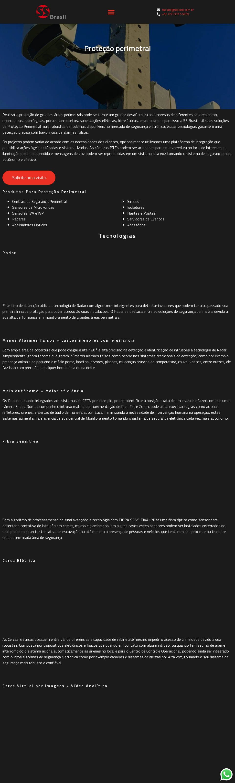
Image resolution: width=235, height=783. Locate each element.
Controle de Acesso (24, 707)
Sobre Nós (129, 617)
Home (125, 605)
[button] (111, 11)
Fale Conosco (131, 639)
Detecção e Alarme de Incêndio (33, 741)
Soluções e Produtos (137, 628)
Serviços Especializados (27, 752)
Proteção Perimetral (24, 685)
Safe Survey (17, 764)
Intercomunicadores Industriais (34, 696)
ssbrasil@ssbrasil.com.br (143, 688)
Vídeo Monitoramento (26, 674)
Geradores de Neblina (25, 730)
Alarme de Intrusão (24, 719)
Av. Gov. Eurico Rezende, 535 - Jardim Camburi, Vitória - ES (174, 722)
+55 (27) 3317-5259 (139, 697)
